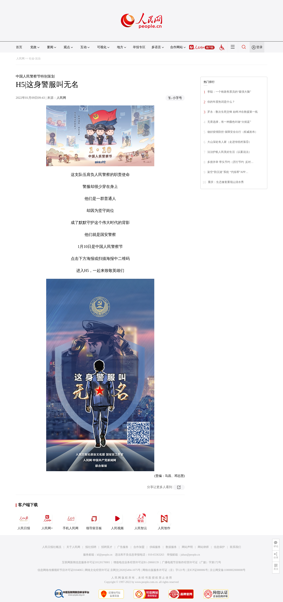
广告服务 (122, 547)
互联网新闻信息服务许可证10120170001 (86, 562)
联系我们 (235, 547)
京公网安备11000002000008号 (227, 570)
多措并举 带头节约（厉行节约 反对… (230, 162)
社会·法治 (35, 58)
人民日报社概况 (51, 547)
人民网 (20, 58)
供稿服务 (155, 547)
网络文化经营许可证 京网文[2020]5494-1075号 (113, 570)
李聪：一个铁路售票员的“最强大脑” (229, 91)
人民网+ (47, 521)
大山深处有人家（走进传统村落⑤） (229, 141)
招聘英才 (106, 547)
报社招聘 (90, 547)
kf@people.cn (104, 554)
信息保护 (219, 547)
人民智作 (164, 521)
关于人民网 (73, 547)
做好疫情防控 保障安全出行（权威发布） (232, 131)
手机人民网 (70, 521)
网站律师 (203, 547)
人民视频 (117, 521)
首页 (19, 47)
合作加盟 (138, 547)
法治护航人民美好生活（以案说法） (229, 151)
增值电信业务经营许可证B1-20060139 (136, 562)
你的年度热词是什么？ (221, 101)
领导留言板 (94, 521)
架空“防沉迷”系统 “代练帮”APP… (227, 172)
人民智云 (141, 521)
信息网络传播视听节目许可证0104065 (60, 570)
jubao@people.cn (190, 554)
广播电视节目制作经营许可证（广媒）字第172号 (191, 562)
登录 (259, 47)
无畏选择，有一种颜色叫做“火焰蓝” (229, 121)
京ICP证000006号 (197, 570)
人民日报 (24, 521)
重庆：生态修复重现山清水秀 (226, 182)
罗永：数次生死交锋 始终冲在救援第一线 (232, 111)
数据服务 (171, 547)
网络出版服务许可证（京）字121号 (163, 570)
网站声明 (187, 547)
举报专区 (139, 47)
